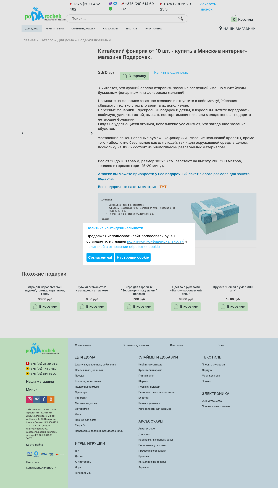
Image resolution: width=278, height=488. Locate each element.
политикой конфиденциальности (155, 241)
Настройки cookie (133, 257)
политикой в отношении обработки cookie (123, 247)
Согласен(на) (100, 257)
